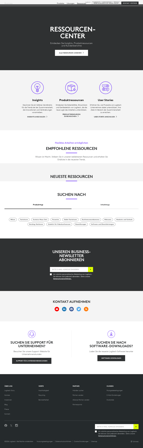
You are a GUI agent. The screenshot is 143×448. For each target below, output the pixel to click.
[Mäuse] (13, 219)
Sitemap (94, 441)
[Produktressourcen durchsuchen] (71, 115)
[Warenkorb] (133, 7)
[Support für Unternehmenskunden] (31, 361)
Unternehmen (107, 2)
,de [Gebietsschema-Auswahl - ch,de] (133, 2)
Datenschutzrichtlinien (107, 436)
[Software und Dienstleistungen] (103, 224)
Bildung (116, 2)
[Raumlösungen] (81, 224)
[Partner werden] (78, 395)
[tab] (38, 204)
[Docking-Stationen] (36, 224)
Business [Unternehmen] (8, 13)
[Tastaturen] (24, 219)
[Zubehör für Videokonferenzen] (59, 224)
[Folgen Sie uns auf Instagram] (16, 425)
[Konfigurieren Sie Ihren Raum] (106, 13)
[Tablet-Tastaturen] (70, 219)
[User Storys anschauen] (105, 117)
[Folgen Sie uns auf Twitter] (11, 425)
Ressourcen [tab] (72, 7)
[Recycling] (42, 395)
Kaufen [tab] (36, 7)
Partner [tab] (86, 7)
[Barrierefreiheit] (44, 400)
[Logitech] (19, 7)
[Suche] (117, 7)
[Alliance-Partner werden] (81, 400)
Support (123, 2)
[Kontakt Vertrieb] (130, 13)
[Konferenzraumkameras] (90, 219)
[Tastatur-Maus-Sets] (40, 219)
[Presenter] (56, 219)
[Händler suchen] (78, 390)
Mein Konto (128, 7)
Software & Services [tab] (53, 7)
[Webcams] (108, 219)
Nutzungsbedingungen (45, 441)
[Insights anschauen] (37, 117)
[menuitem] (60, 14)
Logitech (87, 2)
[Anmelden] (90, 269)
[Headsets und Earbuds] (124, 219)
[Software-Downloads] (111, 358)
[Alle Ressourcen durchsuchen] (71, 53)
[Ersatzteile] (110, 400)
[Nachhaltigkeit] (44, 390)
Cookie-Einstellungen (81, 441)
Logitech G (96, 2)
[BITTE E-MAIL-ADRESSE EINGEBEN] (69, 269)
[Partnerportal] (77, 405)
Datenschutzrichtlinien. (62, 279)
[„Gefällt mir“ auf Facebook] (5, 425)
